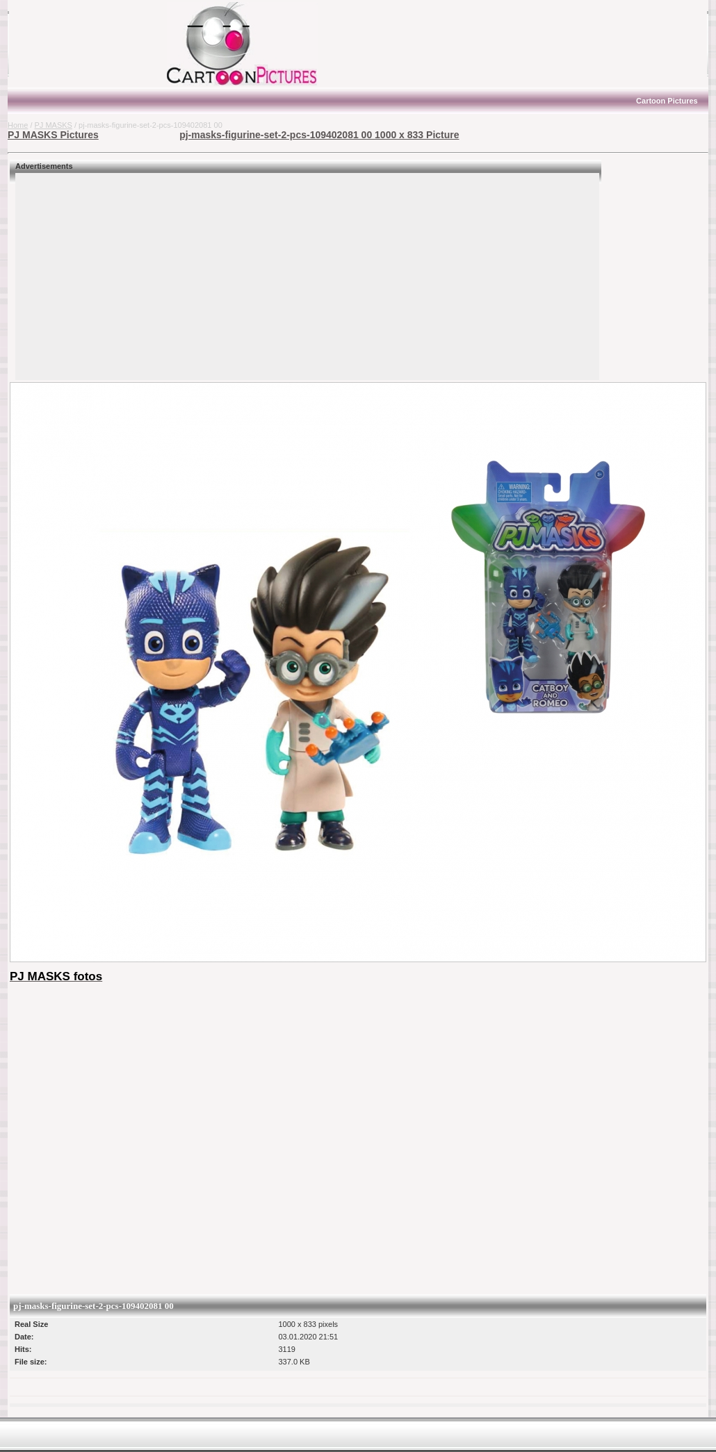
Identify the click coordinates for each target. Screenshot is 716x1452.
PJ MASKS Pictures (53, 134)
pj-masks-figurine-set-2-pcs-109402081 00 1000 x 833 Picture (319, 134)
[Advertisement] (94, 44)
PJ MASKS (53, 125)
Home (18, 125)
